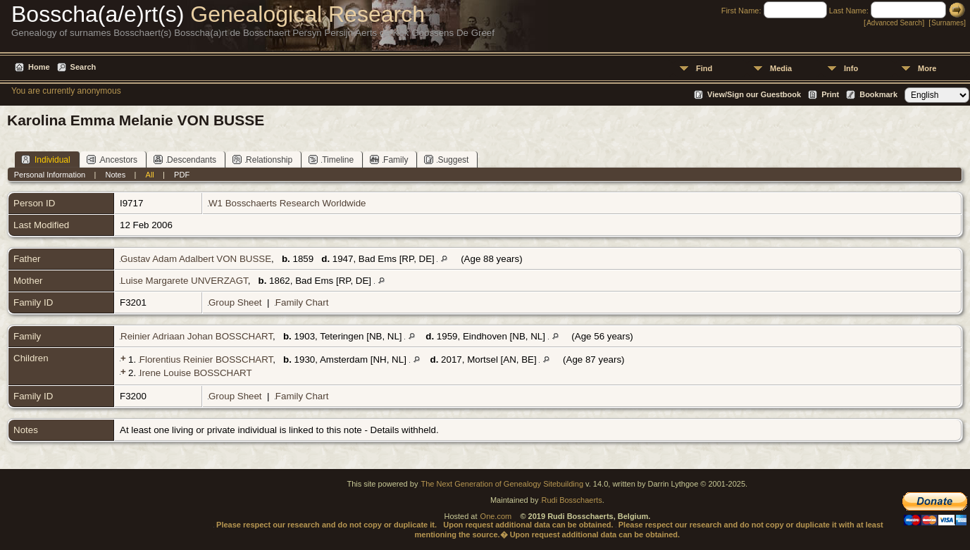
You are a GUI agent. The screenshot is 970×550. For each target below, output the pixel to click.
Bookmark (878, 94)
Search (83, 67)
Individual (45, 159)
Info (851, 68)
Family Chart (302, 302)
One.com (496, 516)
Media (781, 68)
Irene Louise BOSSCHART (195, 373)
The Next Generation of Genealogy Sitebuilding (502, 484)
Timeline (331, 159)
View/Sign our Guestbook (754, 94)
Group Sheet (235, 302)
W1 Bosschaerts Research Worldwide (287, 203)
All (150, 174)
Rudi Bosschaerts (571, 500)
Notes (116, 174)
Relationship (262, 159)
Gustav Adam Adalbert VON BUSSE (195, 259)
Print (830, 94)
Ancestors (112, 159)
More (927, 68)
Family (389, 159)
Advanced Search (894, 23)
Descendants (185, 159)
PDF (181, 174)
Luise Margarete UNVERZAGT (184, 280)
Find (704, 68)
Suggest (446, 159)
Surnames (947, 23)
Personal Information (50, 174)
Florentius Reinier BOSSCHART (206, 359)
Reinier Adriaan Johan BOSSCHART (196, 336)
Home (39, 67)
